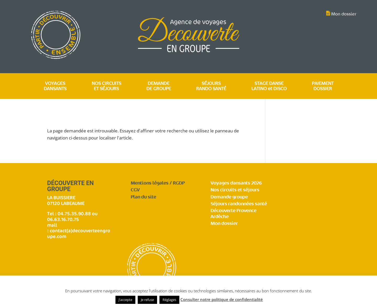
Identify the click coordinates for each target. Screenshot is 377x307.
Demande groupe (229, 197)
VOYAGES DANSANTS (55, 86)
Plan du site (143, 197)
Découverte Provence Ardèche (233, 214)
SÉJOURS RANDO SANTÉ (211, 86)
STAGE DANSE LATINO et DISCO (269, 86)
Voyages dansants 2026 (236, 183)
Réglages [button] (169, 299)
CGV (135, 190)
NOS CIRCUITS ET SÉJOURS (106, 86)
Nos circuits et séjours (234, 190)
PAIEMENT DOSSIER (323, 86)
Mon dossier (343, 14)
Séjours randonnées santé (238, 204)
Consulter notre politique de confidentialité (221, 299)
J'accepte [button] (125, 299)
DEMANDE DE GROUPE (158, 86)
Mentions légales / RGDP (158, 183)
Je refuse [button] (147, 299)
